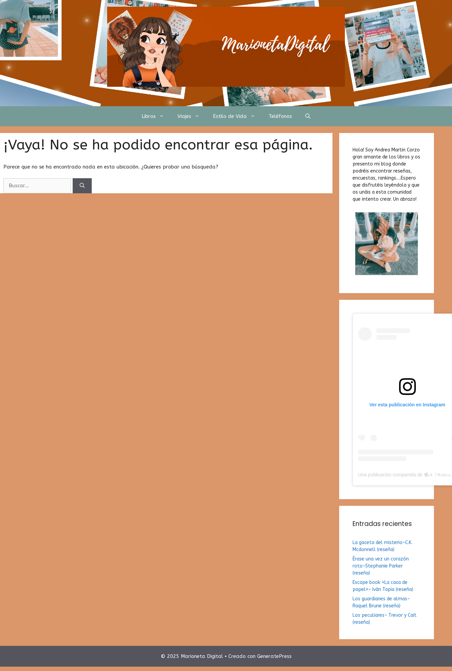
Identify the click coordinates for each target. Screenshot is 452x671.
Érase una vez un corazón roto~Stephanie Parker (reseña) (381, 566)
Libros (156, 116)
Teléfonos (280, 116)
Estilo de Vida (237, 116)
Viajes (191, 116)
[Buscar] (82, 185)
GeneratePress (274, 656)
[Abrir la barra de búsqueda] (308, 116)
